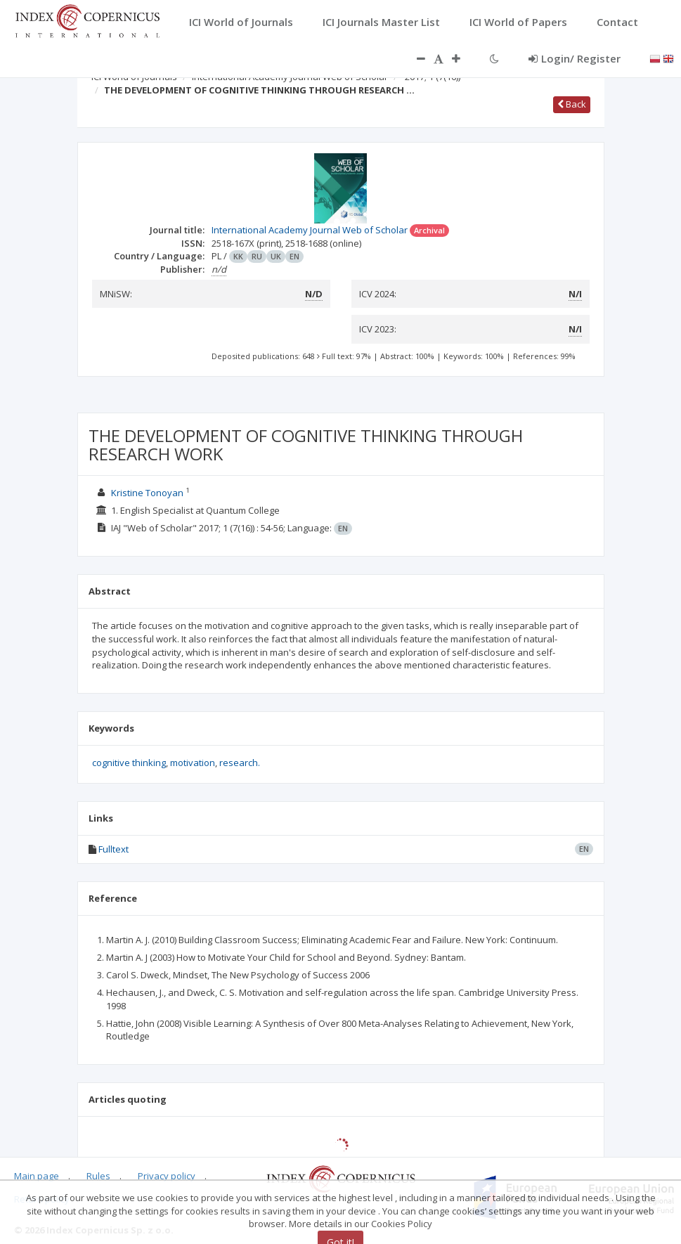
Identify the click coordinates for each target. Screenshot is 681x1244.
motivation (192, 762)
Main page (36, 1176)
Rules (98, 1176)
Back (571, 104)
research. (239, 762)
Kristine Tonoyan (147, 492)
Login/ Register (574, 58)
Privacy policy (166, 1176)
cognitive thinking (129, 762)
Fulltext (113, 849)
